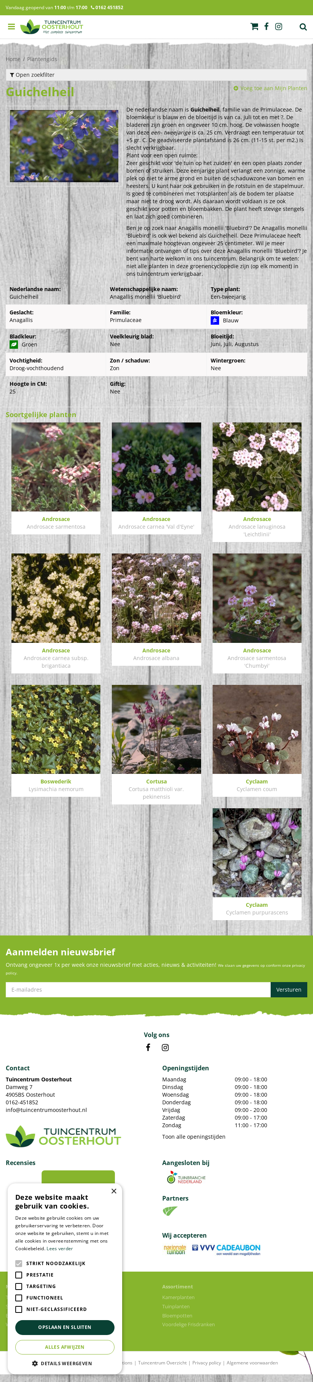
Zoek (303, 26)
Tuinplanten (176, 1314)
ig (278, 26)
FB (148, 1055)
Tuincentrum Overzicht (162, 1370)
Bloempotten (177, 1323)
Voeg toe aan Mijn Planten (273, 88)
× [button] (113, 1191)
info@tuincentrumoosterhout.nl (46, 1117)
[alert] (65, 1278)
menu (11, 26)
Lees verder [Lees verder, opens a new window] (60, 1248)
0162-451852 (22, 1109)
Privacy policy (206, 1370)
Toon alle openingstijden (194, 1144)
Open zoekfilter (32, 74)
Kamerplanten (178, 1304)
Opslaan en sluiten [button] (64, 1327)
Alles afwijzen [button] (65, 1347)
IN (165, 1055)
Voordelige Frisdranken (188, 1332)
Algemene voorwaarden (252, 1370)
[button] (65, 1363)
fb (266, 26)
